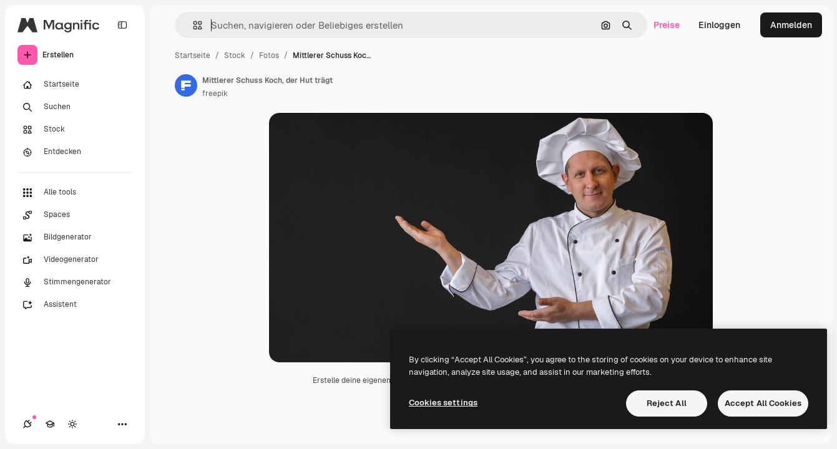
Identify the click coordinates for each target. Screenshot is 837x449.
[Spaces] (74, 215)
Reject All (667, 403)
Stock (234, 55)
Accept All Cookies (763, 403)
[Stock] (74, 130)
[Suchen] (74, 107)
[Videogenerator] (74, 260)
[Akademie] (50, 424)
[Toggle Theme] (72, 424)
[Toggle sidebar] (122, 25)
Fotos (269, 55)
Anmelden (791, 25)
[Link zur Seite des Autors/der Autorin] (186, 85)
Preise (666, 25)
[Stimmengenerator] (74, 282)
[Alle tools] (74, 193)
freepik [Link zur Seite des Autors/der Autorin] (215, 94)
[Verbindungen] (27, 424)
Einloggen (719, 25)
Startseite (192, 55)
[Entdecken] (74, 152)
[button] (192, 25)
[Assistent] (74, 305)
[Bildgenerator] (74, 238)
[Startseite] (74, 85)
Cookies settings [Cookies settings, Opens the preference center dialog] (443, 402)
